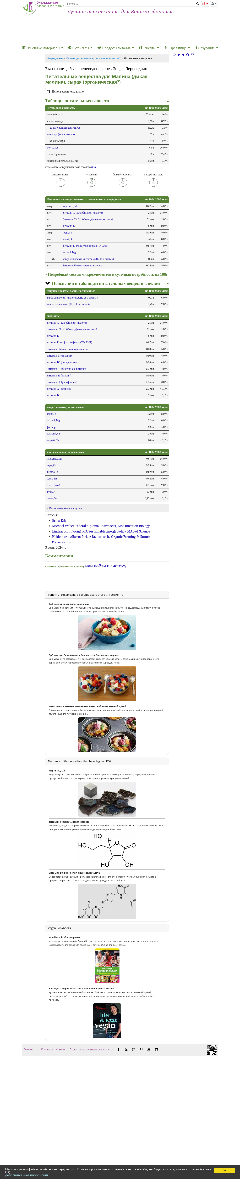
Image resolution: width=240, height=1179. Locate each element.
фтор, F (51, 491)
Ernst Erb (59, 520)
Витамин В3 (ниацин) (59, 355)
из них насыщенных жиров (65, 127)
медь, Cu (67, 232)
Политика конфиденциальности (91, 1049)
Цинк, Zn (52, 478)
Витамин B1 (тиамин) (59, 375)
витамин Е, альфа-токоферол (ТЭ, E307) (85, 245)
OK (224, 1170)
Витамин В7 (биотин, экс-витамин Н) (68, 368)
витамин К (69, 225)
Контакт (61, 1049)
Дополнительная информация (26, 1175)
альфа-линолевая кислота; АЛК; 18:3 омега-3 (88, 259)
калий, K (67, 239)
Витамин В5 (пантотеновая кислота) (84, 265)
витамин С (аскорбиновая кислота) (83, 212)
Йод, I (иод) (53, 485)
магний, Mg (69, 252)
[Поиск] (130, 4)
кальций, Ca (53, 433)
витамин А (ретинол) (59, 388)
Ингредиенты (55, 58)
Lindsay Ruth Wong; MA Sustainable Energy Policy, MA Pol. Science (101, 531)
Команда (46, 1049)
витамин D (53, 395)
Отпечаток (31, 1049)
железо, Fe (52, 471)
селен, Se (52, 498)
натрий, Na (53, 440)
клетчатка (52, 147)
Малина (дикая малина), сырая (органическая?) (93, 58)
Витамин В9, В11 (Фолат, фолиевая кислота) (88, 219)
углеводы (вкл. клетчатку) (62, 134)
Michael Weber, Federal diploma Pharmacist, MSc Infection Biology (101, 526)
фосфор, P (52, 427)
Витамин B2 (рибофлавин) (62, 382)
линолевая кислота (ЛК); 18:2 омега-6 (68, 304)
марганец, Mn (70, 206)
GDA (93, 167)
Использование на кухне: (66, 508)
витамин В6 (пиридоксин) (62, 362)
